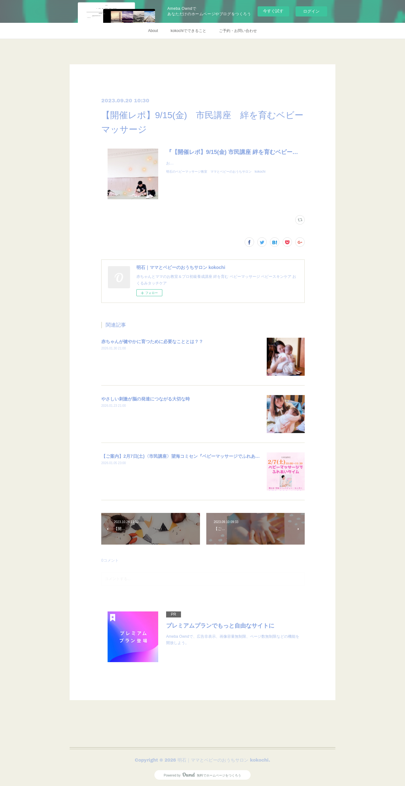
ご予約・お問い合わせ (238, 31)
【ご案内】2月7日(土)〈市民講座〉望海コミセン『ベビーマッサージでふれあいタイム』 (189, 456)
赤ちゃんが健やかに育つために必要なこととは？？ (152, 341)
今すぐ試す (273, 11)
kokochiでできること (188, 31)
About (153, 31)
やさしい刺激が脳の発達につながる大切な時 (145, 398)
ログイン (311, 11)
